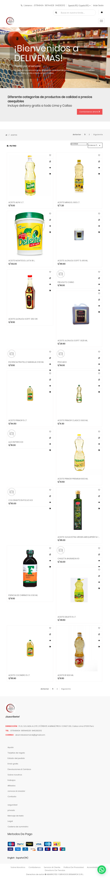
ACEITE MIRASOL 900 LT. (69, 202)
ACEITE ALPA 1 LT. (16, 202)
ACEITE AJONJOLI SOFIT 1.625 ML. (73, 341)
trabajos (11, 780)
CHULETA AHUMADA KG (68, 559)
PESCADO (62, 362)
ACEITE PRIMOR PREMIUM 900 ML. (73, 479)
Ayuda (10, 747)
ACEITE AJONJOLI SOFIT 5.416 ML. (73, 261)
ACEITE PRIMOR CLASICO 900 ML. (73, 420)
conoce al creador (16, 791)
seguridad (12, 804)
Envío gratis (13, 763)
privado (11, 810)
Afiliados (11, 785)
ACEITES (14, 135)
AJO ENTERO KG (15, 442)
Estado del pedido (16, 758)
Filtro (11, 146)
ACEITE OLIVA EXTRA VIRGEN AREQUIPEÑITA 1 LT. (79, 537)
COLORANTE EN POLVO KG (20, 500)
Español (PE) (22, 857)
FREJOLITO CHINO (66, 282)
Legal (10, 821)
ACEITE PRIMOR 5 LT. (17, 420)
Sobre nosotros (15, 774)
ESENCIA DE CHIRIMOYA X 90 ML (23, 595)
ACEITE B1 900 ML (66, 675)
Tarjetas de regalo (16, 752)
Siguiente (98, 134)
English (11, 857)
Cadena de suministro (18, 826)
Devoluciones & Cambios (19, 769)
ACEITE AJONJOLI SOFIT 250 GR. (23, 319)
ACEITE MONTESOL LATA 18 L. (21, 261)
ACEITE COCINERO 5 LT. (19, 675)
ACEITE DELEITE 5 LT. (67, 617)
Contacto (12, 796)
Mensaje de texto (16, 815)
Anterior (77, 134)
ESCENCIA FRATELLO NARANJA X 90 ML (26, 362)
